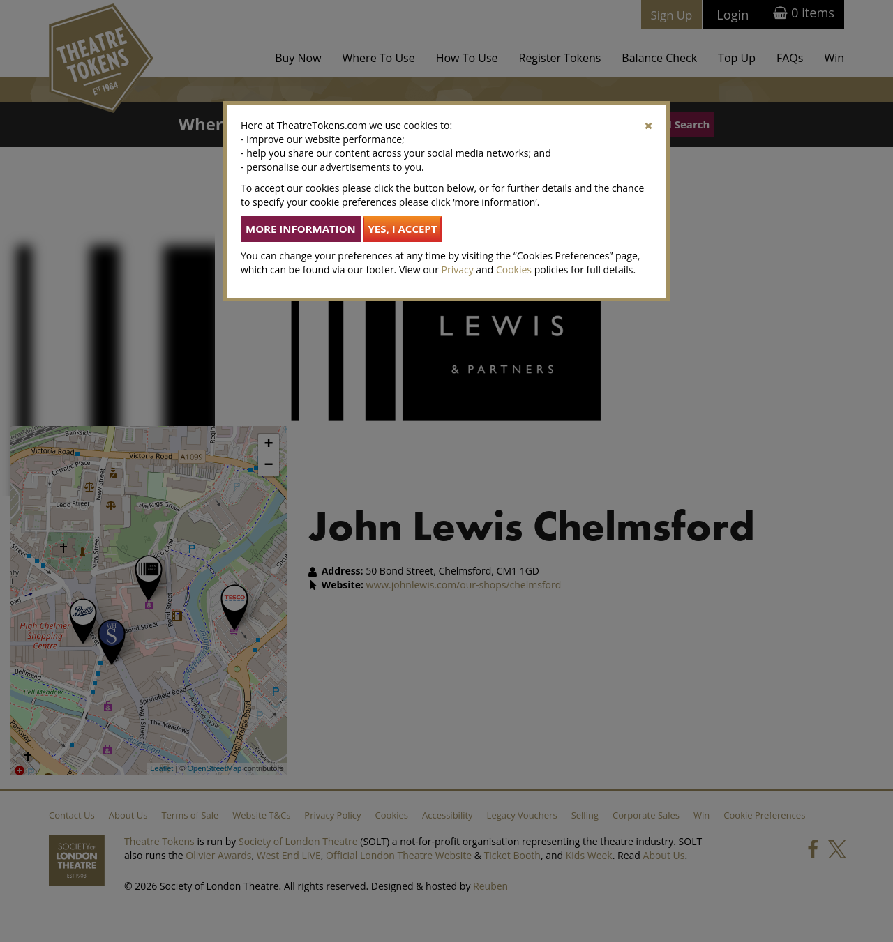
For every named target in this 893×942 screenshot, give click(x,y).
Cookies (514, 269)
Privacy (458, 269)
